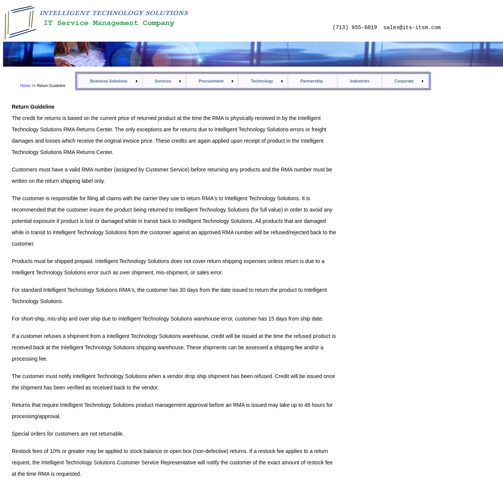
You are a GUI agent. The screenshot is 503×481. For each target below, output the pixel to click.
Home (25, 86)
